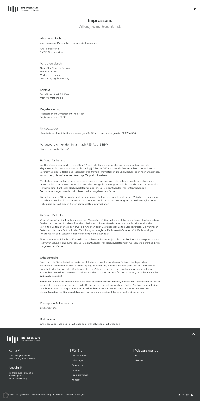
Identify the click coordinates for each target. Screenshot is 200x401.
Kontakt (76, 380)
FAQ (137, 355)
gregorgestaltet (49, 308)
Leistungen (78, 360)
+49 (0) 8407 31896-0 (26, 358)
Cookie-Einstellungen (75, 394)
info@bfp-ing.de (22, 355)
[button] (5, 395)
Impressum (58, 394)
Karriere (76, 370)
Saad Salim (65, 324)
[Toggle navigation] (194, 7)
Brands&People (96, 324)
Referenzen (78, 365)
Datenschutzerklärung (41, 394)
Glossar (139, 360)
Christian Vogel (48, 324)
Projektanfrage (80, 375)
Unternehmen (79, 355)
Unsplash (81, 324)
